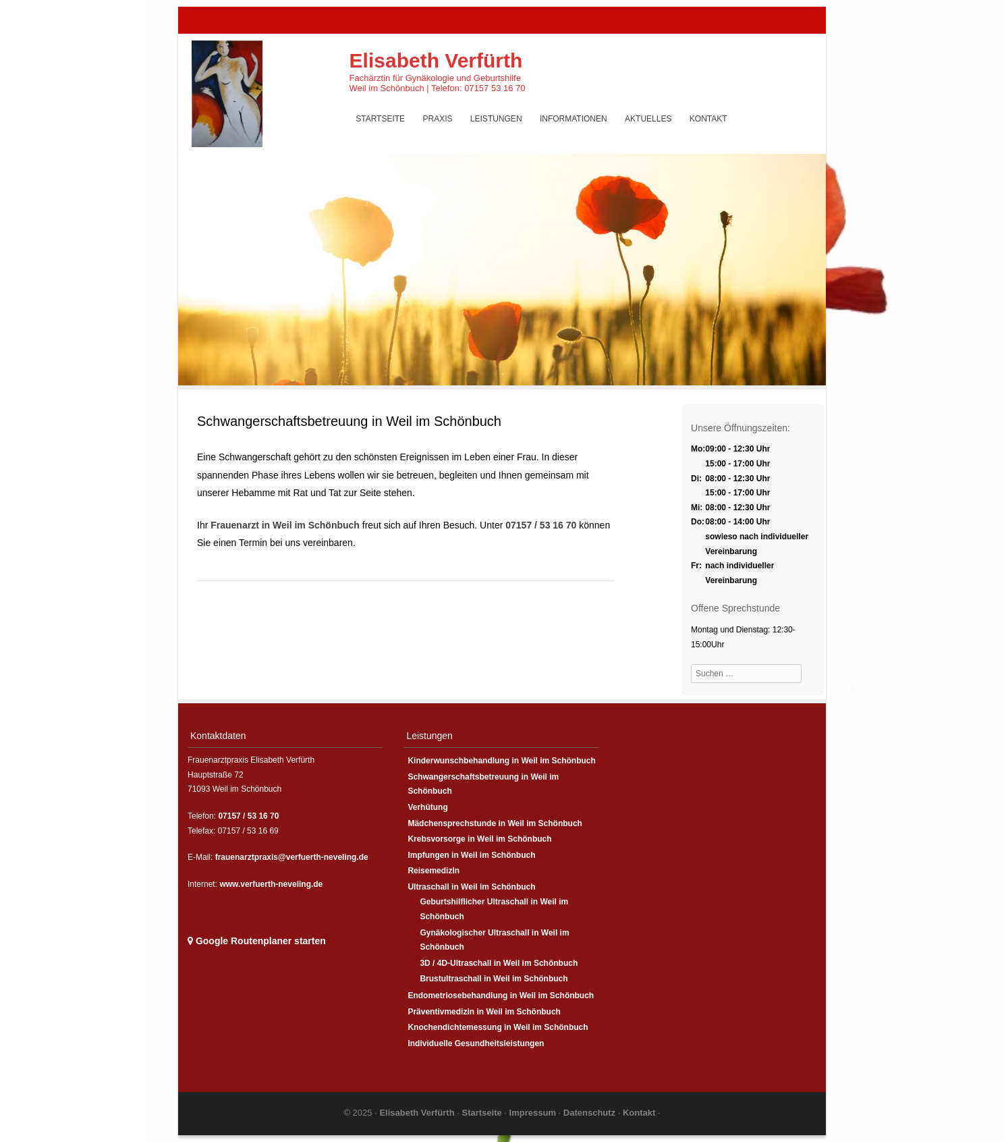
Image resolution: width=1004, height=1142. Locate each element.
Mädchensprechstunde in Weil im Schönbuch (495, 823)
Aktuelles (648, 119)
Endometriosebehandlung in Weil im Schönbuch (501, 995)
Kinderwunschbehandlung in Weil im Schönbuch (501, 760)
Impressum (534, 1113)
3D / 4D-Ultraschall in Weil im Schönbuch (499, 963)
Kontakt (708, 119)
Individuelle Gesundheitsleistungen (476, 1043)
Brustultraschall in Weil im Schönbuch (493, 978)
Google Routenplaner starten (257, 940)
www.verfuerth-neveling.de (271, 884)
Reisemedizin (433, 870)
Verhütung (427, 807)
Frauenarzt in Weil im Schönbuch (285, 525)
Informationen (573, 119)
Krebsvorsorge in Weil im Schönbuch (479, 839)
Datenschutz (590, 1113)
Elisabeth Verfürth (436, 60)
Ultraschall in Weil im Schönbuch (471, 887)
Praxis (437, 119)
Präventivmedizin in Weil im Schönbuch (484, 1011)
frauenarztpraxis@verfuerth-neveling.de (291, 857)
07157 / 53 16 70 (540, 525)
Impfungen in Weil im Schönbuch (471, 855)
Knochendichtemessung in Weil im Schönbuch (498, 1027)
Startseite (380, 119)
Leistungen (496, 119)
